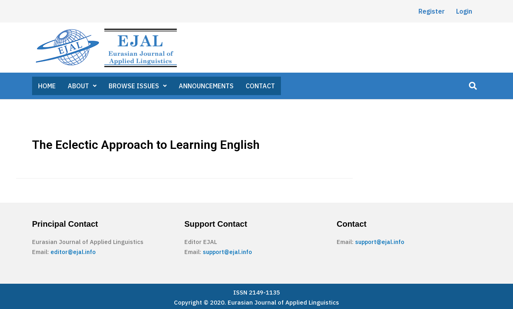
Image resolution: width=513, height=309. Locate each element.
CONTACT (261, 85)
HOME (47, 85)
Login (464, 11)
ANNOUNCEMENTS (207, 85)
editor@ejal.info (73, 249)
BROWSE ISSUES (138, 85)
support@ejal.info (228, 249)
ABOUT (82, 85)
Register (431, 11)
